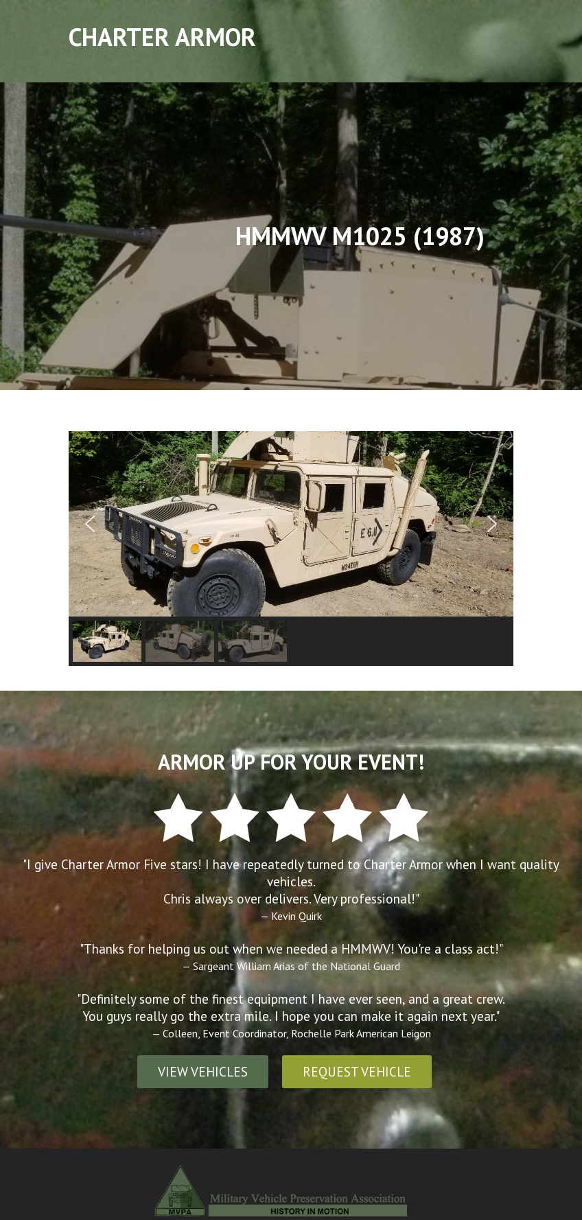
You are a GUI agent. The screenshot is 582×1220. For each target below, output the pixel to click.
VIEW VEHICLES (203, 1071)
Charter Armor (162, 37)
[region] (291, 548)
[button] (90, 524)
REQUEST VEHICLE (357, 1071)
